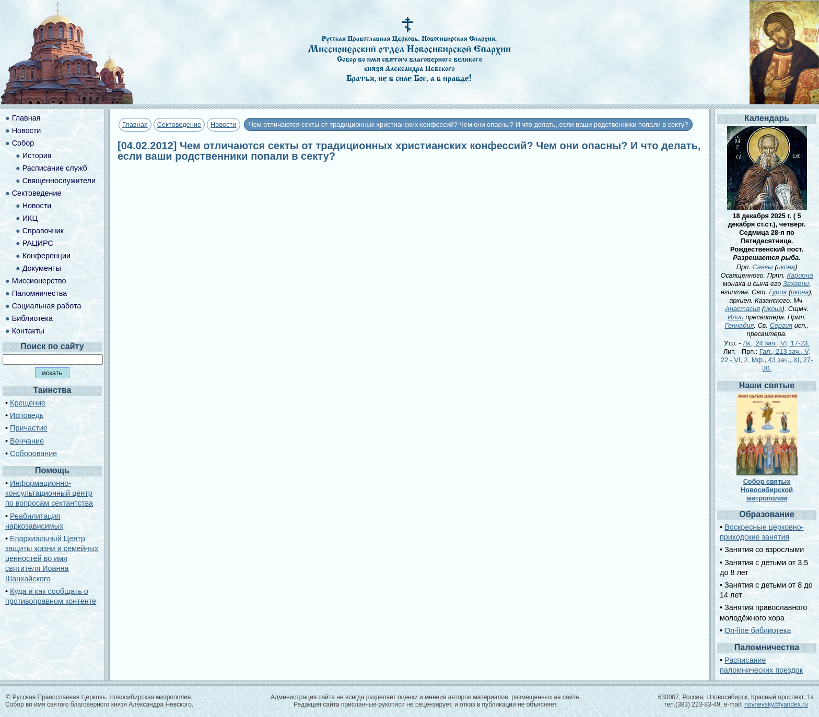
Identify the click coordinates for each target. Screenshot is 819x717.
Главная (135, 124)
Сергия (780, 325)
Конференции (46, 256)
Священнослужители (59, 180)
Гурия (778, 292)
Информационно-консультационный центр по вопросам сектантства (49, 493)
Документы (41, 268)
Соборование (33, 453)
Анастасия (742, 309)
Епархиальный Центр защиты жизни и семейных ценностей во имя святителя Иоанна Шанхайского (51, 558)
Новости (223, 124)
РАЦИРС (37, 243)
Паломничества (39, 293)
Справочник (43, 230)
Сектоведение (179, 124)
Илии (736, 317)
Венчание (27, 441)
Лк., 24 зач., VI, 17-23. (776, 343)
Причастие (29, 428)
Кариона (800, 275)
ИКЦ (30, 218)
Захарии (796, 284)
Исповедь (26, 415)
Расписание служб (54, 168)
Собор (23, 143)
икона (786, 267)
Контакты (28, 331)
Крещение (27, 403)
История (37, 155)
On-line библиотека (757, 630)
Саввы (762, 267)
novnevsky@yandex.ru (776, 704)
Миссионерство (39, 281)
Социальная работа (46, 306)
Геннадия (739, 325)
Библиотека (32, 318)
